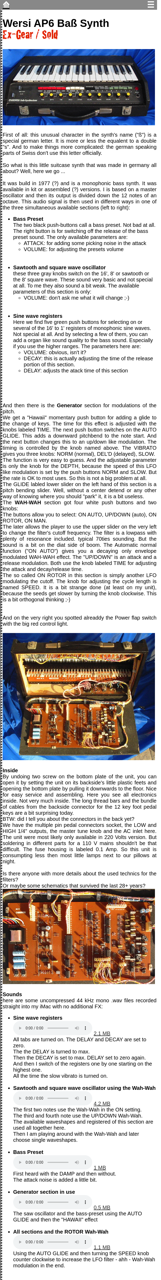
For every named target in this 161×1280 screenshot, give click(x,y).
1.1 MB (102, 1247)
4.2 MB (102, 1103)
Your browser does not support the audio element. (52, 1028)
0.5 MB (102, 1207)
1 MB (100, 1168)
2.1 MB (102, 1033)
